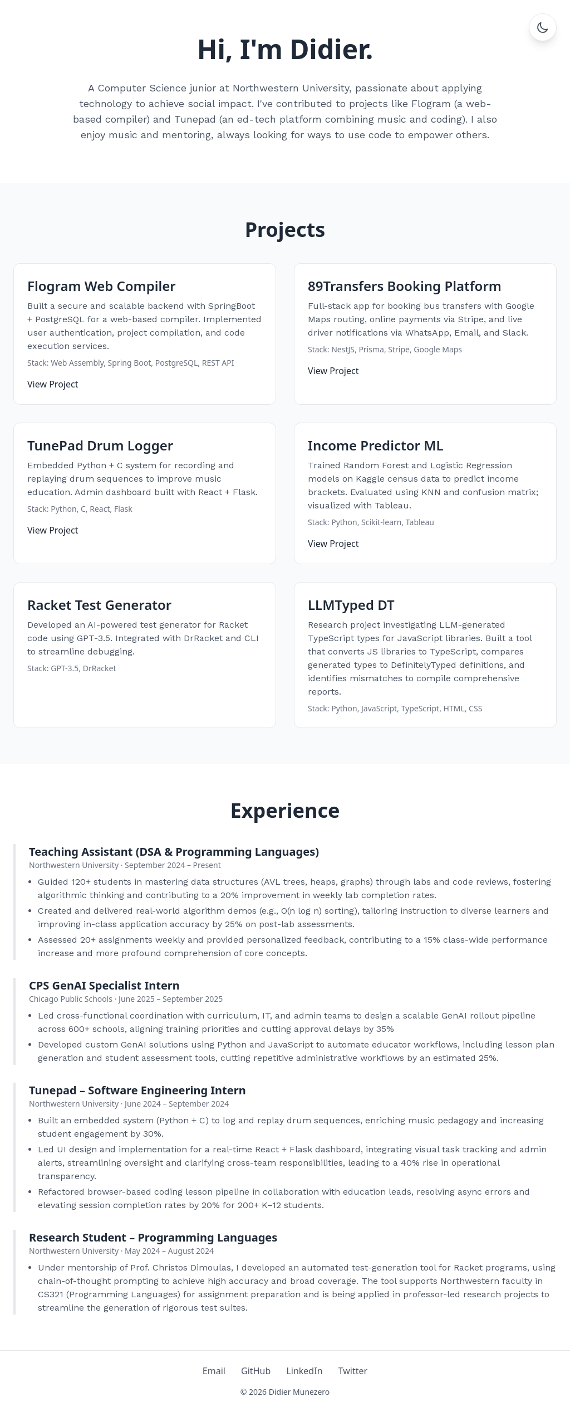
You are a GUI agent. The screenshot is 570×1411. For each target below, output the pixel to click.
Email (214, 1371)
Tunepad (195, 119)
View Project (52, 384)
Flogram (431, 103)
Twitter (352, 1371)
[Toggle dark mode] (543, 27)
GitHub (256, 1371)
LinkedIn (304, 1371)
